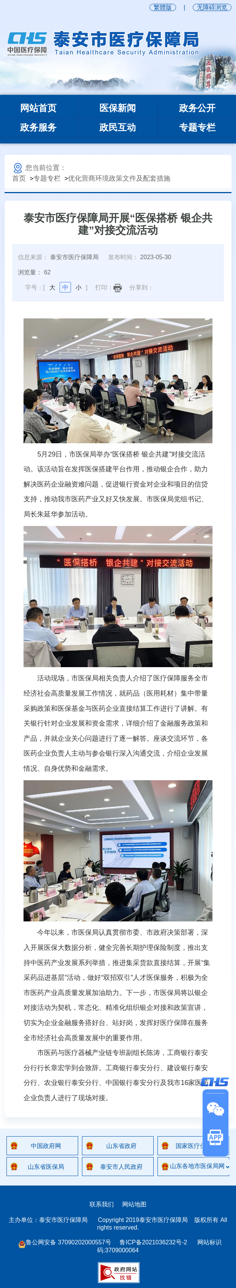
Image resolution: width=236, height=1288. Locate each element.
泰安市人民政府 (121, 1167)
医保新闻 (117, 108)
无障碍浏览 (212, 7)
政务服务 (38, 127)
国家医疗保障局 (197, 1146)
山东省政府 (121, 1146)
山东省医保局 (46, 1167)
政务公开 (197, 108)
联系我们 (102, 1204)
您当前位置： (39, 168)
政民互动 (117, 127)
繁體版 (163, 7)
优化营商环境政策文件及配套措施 (119, 178)
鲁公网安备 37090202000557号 (64, 1242)
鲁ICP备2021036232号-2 (153, 1242)
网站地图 (134, 1204)
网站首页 (38, 108)
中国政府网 (46, 1146)
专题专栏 (197, 127)
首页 (19, 178)
